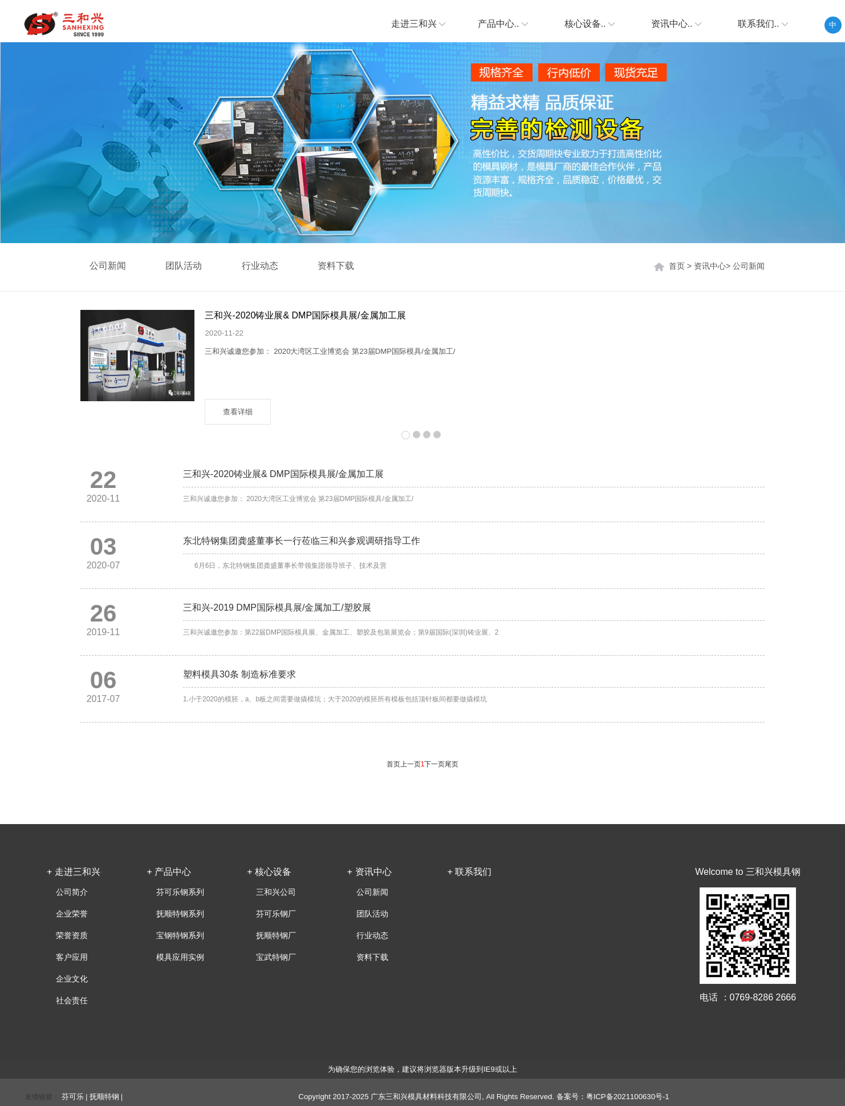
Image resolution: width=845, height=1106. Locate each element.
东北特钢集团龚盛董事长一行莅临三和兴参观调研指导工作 (301, 541)
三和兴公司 (276, 892)
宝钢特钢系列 (180, 935)
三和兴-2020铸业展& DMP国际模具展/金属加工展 (305, 315)
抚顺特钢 (104, 1096)
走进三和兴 (418, 24)
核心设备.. (589, 24)
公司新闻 (749, 266)
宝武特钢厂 (276, 957)
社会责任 (72, 1000)
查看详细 (238, 411)
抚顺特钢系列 (180, 913)
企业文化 (72, 978)
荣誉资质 (72, 935)
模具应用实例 (180, 957)
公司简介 (72, 892)
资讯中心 (710, 266)
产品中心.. (503, 24)
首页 (677, 266)
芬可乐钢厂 (276, 913)
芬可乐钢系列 (180, 892)
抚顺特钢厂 (276, 935)
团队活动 (183, 266)
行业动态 (260, 266)
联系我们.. (763, 24)
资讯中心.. (676, 24)
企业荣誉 (72, 913)
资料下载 (336, 266)
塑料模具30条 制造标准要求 (239, 674)
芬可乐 (73, 1096)
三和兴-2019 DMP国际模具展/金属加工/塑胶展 (277, 607)
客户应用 (72, 957)
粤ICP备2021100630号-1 (627, 1096)
